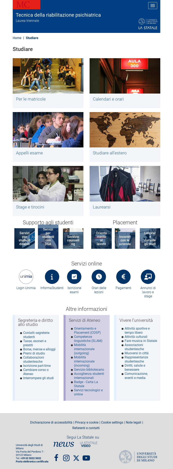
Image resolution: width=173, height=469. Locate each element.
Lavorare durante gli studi (150, 238)
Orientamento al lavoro (101, 238)
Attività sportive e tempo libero (137, 331)
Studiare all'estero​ (110, 153)
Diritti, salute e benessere (135, 368)
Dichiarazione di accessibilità (51, 421)
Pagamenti (123, 288)
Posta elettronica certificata (32, 460)
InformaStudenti (52, 288)
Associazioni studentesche (134, 347)
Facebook (56, 455)
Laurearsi (101, 207)
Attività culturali (136, 337)
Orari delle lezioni (99, 290)
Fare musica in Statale (141, 341)
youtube (86, 455)
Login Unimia (26, 288)
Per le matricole (31, 99)
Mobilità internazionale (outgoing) (84, 349)
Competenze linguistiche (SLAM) (88, 339)
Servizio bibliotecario (89, 370)
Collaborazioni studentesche (33, 360)
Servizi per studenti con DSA (48, 236)
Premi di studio (34, 353)
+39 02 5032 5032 (30, 457)
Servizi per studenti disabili (25, 238)
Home (17, 38)
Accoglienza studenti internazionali (89, 376)
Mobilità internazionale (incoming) (84, 361)
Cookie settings (112, 421)
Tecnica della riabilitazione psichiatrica (58, 15)
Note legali (133, 421)
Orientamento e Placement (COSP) (87, 331)
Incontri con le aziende (125, 240)
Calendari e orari (108, 99)
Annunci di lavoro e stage (148, 292)
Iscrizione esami (74, 290)
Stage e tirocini (30, 207)
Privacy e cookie (86, 421)
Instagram (66, 455)
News (63, 443)
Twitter (76, 455)
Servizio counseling (73, 240)
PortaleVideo (88, 443)
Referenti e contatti (86, 427)
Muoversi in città (137, 353)
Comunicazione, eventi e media (136, 376)
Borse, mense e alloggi (39, 349)
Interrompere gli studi (38, 378)
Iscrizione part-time (37, 366)
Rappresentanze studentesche (136, 359)
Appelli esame (29, 153)
